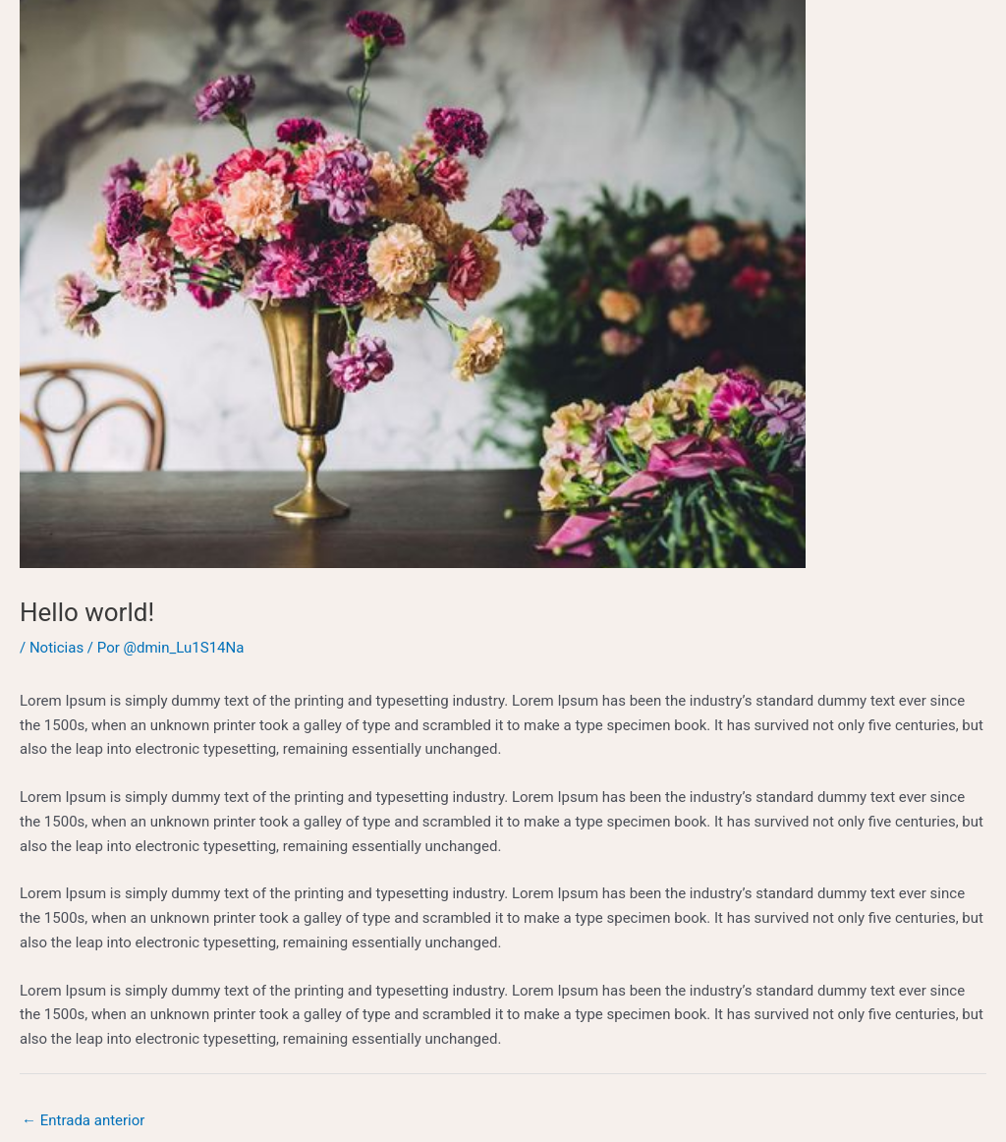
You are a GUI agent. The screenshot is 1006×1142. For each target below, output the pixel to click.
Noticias (56, 648)
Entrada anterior (83, 1120)
